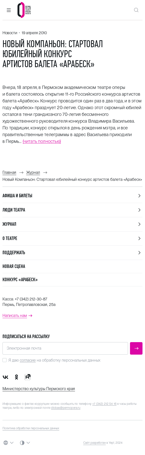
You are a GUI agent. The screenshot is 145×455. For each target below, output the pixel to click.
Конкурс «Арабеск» (20, 279)
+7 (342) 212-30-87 (31, 299)
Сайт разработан (94, 443)
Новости (9, 32)
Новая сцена (13, 266)
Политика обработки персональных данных (30, 428)
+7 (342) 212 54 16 (104, 404)
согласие (28, 360)
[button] (8, 10)
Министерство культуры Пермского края (38, 388)
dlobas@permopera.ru (65, 408)
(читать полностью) (42, 141)
